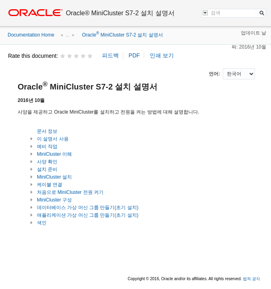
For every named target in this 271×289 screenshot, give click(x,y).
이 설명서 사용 (53, 139)
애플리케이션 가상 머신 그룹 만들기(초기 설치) (88, 215)
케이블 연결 (49, 184)
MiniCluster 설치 (54, 177)
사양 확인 (47, 162)
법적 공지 (251, 279)
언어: (215, 74)
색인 (42, 223)
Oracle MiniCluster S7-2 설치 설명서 (122, 35)
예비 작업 (47, 146)
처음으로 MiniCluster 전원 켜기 (70, 192)
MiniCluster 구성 (54, 200)
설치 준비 (47, 169)
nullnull (239, 73)
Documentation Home (31, 35)
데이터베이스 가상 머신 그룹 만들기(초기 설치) (88, 207)
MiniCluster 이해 (54, 154)
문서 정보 (47, 131)
